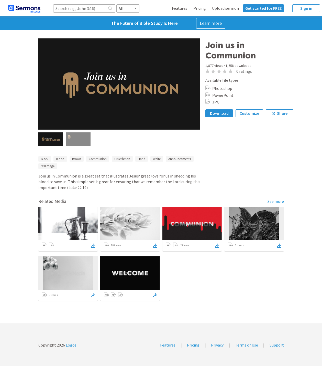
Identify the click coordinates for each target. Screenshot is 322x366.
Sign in (306, 8)
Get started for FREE (263, 8)
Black (44, 159)
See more (276, 201)
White (157, 159)
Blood (60, 159)
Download (219, 113)
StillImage (47, 166)
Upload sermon (225, 8)
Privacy (217, 345)
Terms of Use (246, 345)
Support (277, 345)
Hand (141, 159)
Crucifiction (122, 159)
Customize (249, 113)
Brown (76, 159)
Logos (70, 345)
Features (179, 8)
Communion (98, 159)
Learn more (211, 23)
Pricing (199, 8)
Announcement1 (179, 159)
